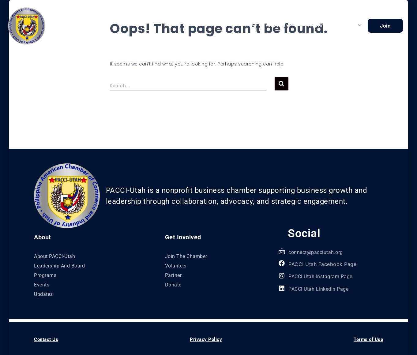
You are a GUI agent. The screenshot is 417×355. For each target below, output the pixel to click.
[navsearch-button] (254, 25)
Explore (349, 25)
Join (385, 26)
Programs (316, 25)
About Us (279, 25)
